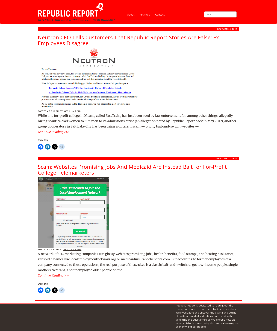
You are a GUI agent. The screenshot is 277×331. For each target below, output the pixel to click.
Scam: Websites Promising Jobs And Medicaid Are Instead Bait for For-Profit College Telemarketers (132, 169)
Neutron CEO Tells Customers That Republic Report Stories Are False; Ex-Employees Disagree (129, 40)
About (130, 14)
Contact (160, 14)
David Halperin (72, 111)
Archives (145, 14)
